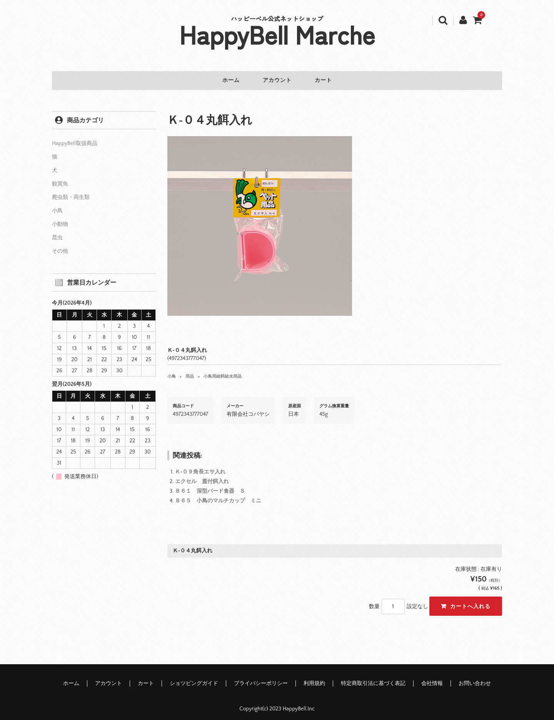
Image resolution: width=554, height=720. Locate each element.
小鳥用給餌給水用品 (223, 372)
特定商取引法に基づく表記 (373, 679)
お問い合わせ (475, 679)
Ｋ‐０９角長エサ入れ (200, 467)
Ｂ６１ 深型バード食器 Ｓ (210, 486)
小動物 (60, 220)
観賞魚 (60, 179)
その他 (60, 246)
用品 (189, 372)
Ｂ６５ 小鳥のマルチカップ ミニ (218, 496)
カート (329, 80)
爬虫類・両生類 (71, 193)
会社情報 (432, 679)
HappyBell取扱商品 (74, 139)
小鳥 (171, 372)
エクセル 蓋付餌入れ (202, 477)
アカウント (277, 80)
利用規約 (314, 679)
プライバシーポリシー (261, 679)
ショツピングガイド (194, 679)
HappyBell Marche (277, 34)
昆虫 (57, 233)
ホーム (225, 80)
